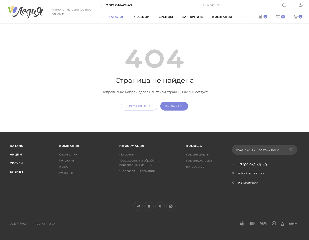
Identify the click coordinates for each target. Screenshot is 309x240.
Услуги (16, 163)
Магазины (126, 154)
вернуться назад (139, 106)
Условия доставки (199, 160)
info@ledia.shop (251, 173)
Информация (131, 146)
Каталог (18, 146)
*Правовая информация (137, 170)
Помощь (194, 146)
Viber (160, 206)
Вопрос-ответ (196, 166)
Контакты (66, 172)
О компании (68, 154)
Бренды (17, 171)
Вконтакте (138, 206)
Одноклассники (149, 206)
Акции (16, 154)
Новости (65, 166)
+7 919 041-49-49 (118, 5)
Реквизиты (67, 160)
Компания (69, 146)
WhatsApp (171, 206)
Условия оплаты (197, 154)
